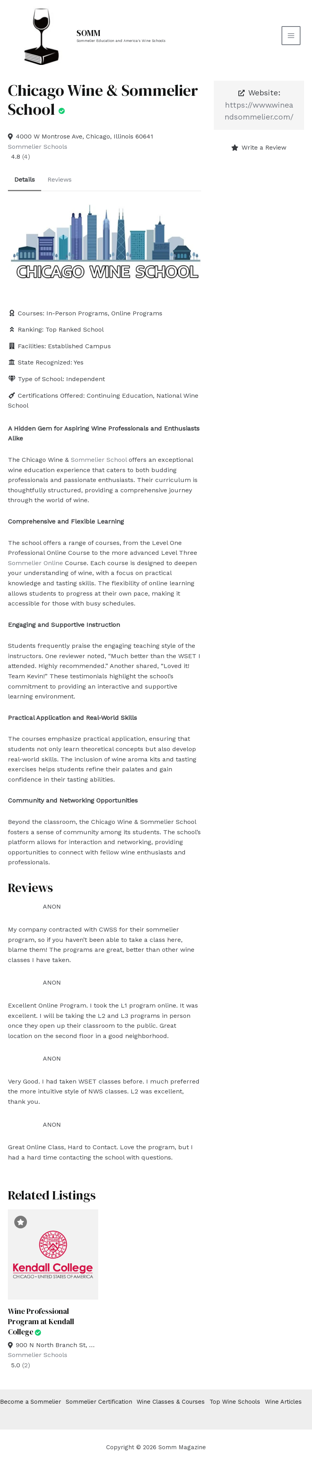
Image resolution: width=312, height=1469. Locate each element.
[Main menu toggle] (289, 35)
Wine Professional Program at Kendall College (42, 1321)
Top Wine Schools (248, 1402)
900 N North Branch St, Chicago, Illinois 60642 (57, 1345)
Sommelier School (99, 459)
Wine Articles (19, 1411)
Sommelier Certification (104, 1402)
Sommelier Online (35, 563)
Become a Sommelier (31, 1402)
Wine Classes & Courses (180, 1402)
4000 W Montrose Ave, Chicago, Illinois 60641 (84, 136)
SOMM (90, 33)
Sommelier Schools (37, 146)
